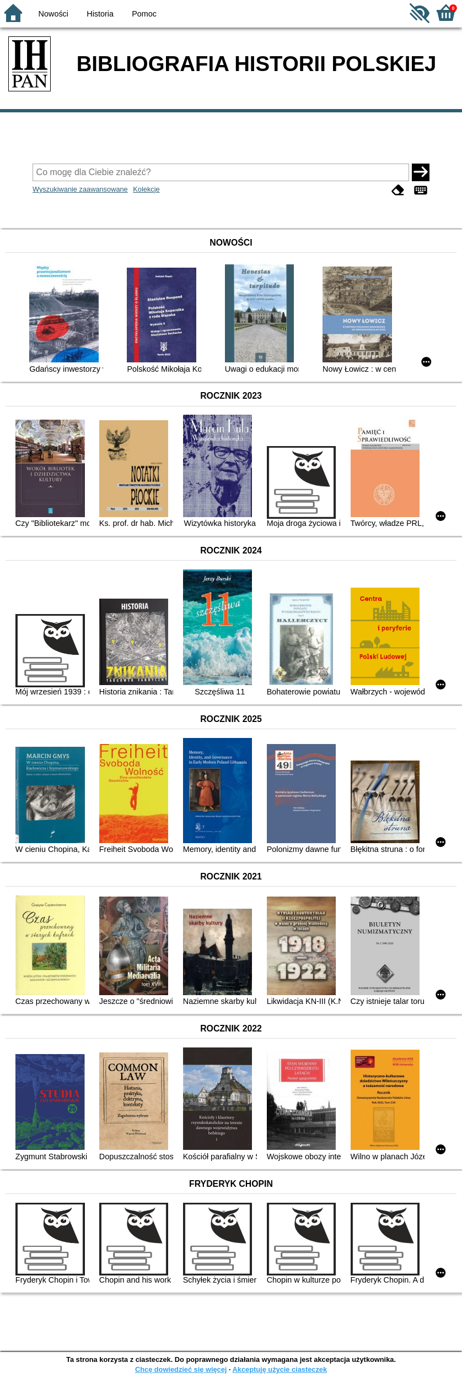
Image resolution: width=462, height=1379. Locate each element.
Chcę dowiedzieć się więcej (181, 1369)
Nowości (53, 13)
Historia (100, 13)
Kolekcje (146, 189)
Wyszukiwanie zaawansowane (80, 189)
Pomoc (144, 13)
